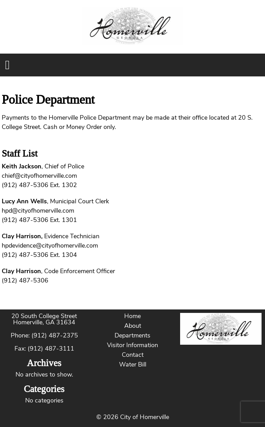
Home (132, 316)
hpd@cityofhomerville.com (38, 210)
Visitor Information (132, 345)
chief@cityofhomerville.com (39, 175)
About (132, 326)
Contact (133, 355)
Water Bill (132, 364)
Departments (132, 335)
